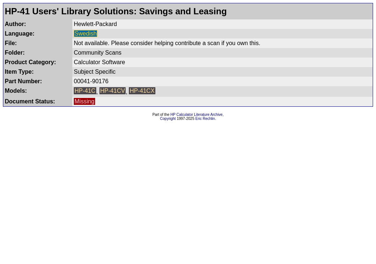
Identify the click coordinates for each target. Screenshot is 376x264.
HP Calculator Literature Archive (196, 115)
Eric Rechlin (205, 119)
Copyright (168, 119)
